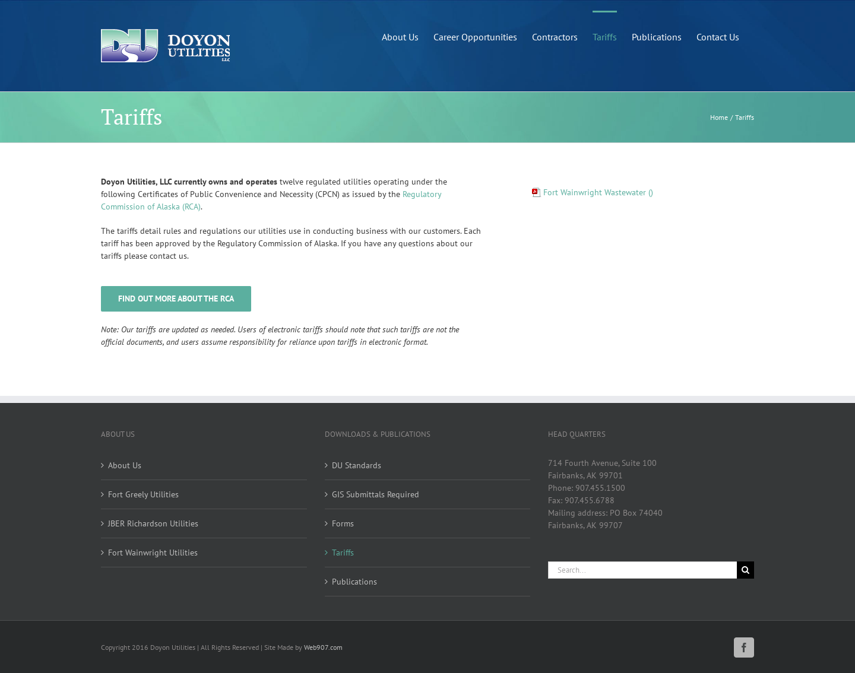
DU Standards (356, 465)
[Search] (745, 570)
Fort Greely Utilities (143, 494)
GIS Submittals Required (375, 494)
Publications (354, 581)
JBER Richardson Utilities (153, 523)
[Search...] (642, 570)
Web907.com (323, 647)
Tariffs (343, 552)
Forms (343, 523)
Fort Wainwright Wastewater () (598, 192)
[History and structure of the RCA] (176, 299)
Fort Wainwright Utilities (153, 552)
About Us (124, 465)
